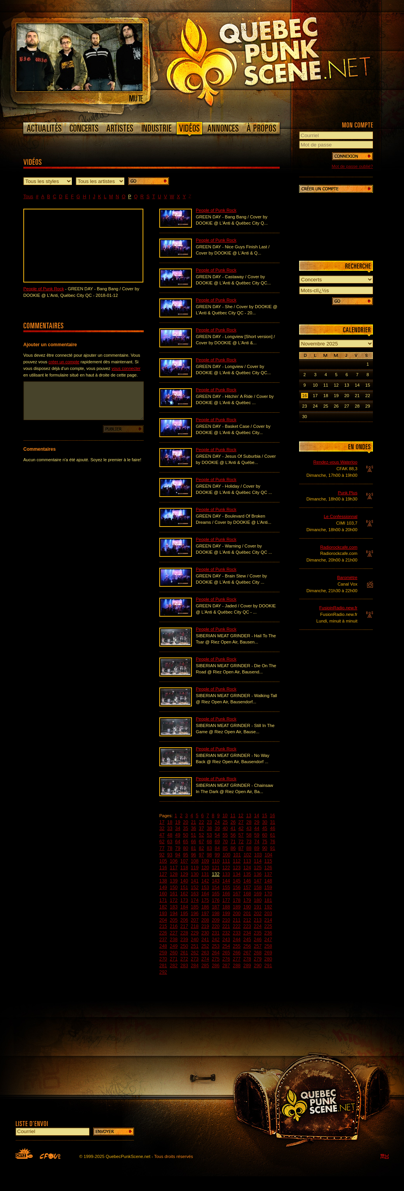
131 (205, 874)
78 (169, 848)
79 (177, 848)
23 (209, 822)
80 (185, 848)
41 (232, 828)
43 (248, 828)
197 (205, 913)
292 (163, 972)
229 (195, 933)
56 (232, 835)
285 (205, 965)
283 (184, 965)
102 (247, 855)
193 (163, 913)
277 (236, 959)
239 (184, 939)
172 (174, 900)
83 (209, 848)
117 (174, 867)
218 (195, 926)
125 (257, 867)
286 (215, 965)
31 (272, 822)
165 (215, 893)
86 (232, 848)
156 (236, 887)
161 (174, 893)
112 (236, 861)
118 (184, 867)
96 (193, 855)
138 (163, 881)
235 (257, 933)
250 (184, 946)
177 (226, 900)
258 (268, 946)
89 (256, 848)
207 (195, 920)
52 (201, 835)
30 (264, 822)
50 (185, 835)
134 (236, 874)
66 (193, 841)
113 (247, 861)
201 (247, 913)
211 (236, 920)
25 (225, 822)
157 (247, 887)
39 (217, 828)
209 (215, 920)
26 (232, 822)
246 (257, 939)
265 (226, 953)
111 (226, 861)
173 (184, 900)
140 (184, 881)
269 (268, 953)
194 (174, 913)
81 (193, 848)
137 (268, 874)
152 (195, 887)
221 (226, 926)
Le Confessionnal (340, 516)
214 (268, 920)
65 (185, 841)
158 (257, 887)
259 (163, 953)
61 (272, 835)
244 (236, 939)
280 (268, 959)
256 (247, 946)
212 (247, 920)
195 (184, 913)
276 (226, 959)
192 (268, 907)
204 (163, 920)
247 (268, 939)
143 (215, 881)
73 (248, 841)
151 (184, 887)
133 (226, 874)
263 (205, 953)
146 (247, 881)
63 (169, 841)
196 (195, 913)
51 (193, 835)
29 (256, 822)
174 (195, 900)
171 (163, 900)
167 (236, 893)
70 (225, 841)
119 (195, 867)
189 (236, 907)
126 (268, 867)
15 (264, 815)
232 (226, 933)
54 (217, 835)
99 (217, 855)
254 (226, 946)
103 (258, 855)
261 (184, 953)
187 (215, 907)
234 (247, 933)
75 (264, 841)
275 (215, 959)
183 (174, 907)
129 (184, 874)
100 (226, 855)
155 (226, 887)
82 (201, 848)
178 (236, 900)
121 (215, 867)
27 (241, 822)
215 (163, 926)
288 (236, 965)
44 (256, 828)
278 (247, 959)
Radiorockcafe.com (338, 547)
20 (185, 822)
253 (215, 946)
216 (174, 926)
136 (257, 874)
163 (195, 893)
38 (209, 828)
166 (226, 893)
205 (174, 920)
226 (163, 933)
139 (174, 881)
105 (163, 861)
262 (195, 953)
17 (161, 822)
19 (177, 822)
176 (215, 900)
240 (195, 939)
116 (163, 867)
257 (257, 946)
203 (268, 913)
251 (195, 946)
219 (205, 926)
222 (236, 926)
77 (161, 848)
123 (236, 867)
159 (268, 887)
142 (205, 881)
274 (205, 959)
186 (205, 907)
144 (226, 881)
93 (169, 855)
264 (215, 953)
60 (264, 835)
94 (177, 855)
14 (256, 815)
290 (257, 965)
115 (268, 861)
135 (247, 874)
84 (217, 848)
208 (205, 920)
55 (225, 835)
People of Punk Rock (43, 288)
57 (241, 835)
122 (226, 867)
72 (241, 841)
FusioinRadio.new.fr (338, 607)
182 (163, 907)
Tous (28, 196)
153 (205, 887)
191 (257, 907)
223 (247, 926)
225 (268, 926)
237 (163, 939)
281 (163, 965)
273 (195, 959)
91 (272, 848)
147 (257, 881)
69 (217, 841)
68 (209, 841)
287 (226, 965)
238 (174, 939)
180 (257, 900)
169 (257, 893)
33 (169, 828)
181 (268, 900)
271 (174, 959)
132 (215, 874)
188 (226, 907)
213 (257, 920)
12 (240, 815)
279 (257, 959)
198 (215, 913)
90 (264, 848)
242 (215, 939)
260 (174, 953)
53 (209, 835)
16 (272, 815)
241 (205, 939)
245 (247, 939)
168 (247, 893)
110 (215, 861)
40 (225, 828)
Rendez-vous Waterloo (335, 462)
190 (247, 907)
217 (184, 926)
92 (161, 855)
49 (177, 835)
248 (163, 946)
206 (184, 920)
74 (256, 841)
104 (268, 855)
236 (268, 933)
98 (209, 855)
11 (232, 815)
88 (248, 848)
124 (247, 867)
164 (205, 893)
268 (257, 953)
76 (272, 841)
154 (215, 887)
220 (215, 926)
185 (195, 907)
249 (174, 946)
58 (248, 835)
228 (184, 933)
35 (185, 828)
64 (177, 841)
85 (225, 848)
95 (185, 855)
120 (205, 867)
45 (264, 828)
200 (236, 913)
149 (163, 887)
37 (201, 828)
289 (247, 965)
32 (161, 828)
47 (161, 835)
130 (195, 874)
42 (241, 828)
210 (226, 920)
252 (205, 946)
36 (193, 828)
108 (195, 861)
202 (257, 913)
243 (226, 939)
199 (226, 913)
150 (174, 887)
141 (195, 881)
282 (174, 965)
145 (236, 881)
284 (195, 965)
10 (224, 815)
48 (169, 835)
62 (161, 841)
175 (205, 900)
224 (257, 926)
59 (256, 835)
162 (184, 893)
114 (257, 861)
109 (205, 861)
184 (184, 907)
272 (184, 959)
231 (215, 933)
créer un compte (64, 361)
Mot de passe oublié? (352, 166)
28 (248, 822)
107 (184, 861)
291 (268, 965)
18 (169, 822)
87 (241, 848)
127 (163, 874)
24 (217, 822)
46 (272, 828)
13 (248, 815)
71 (232, 841)
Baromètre (347, 577)
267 (247, 953)
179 (247, 900)
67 (201, 841)
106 (174, 861)
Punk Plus (347, 492)
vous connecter (126, 368)
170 (268, 893)
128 (174, 874)
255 (236, 946)
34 (177, 828)
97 (201, 855)
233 (236, 933)
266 (236, 953)
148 (268, 881)
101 (237, 855)
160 (163, 893)
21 (193, 822)
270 (163, 959)
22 (201, 822)
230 (205, 933)
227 (174, 933)
